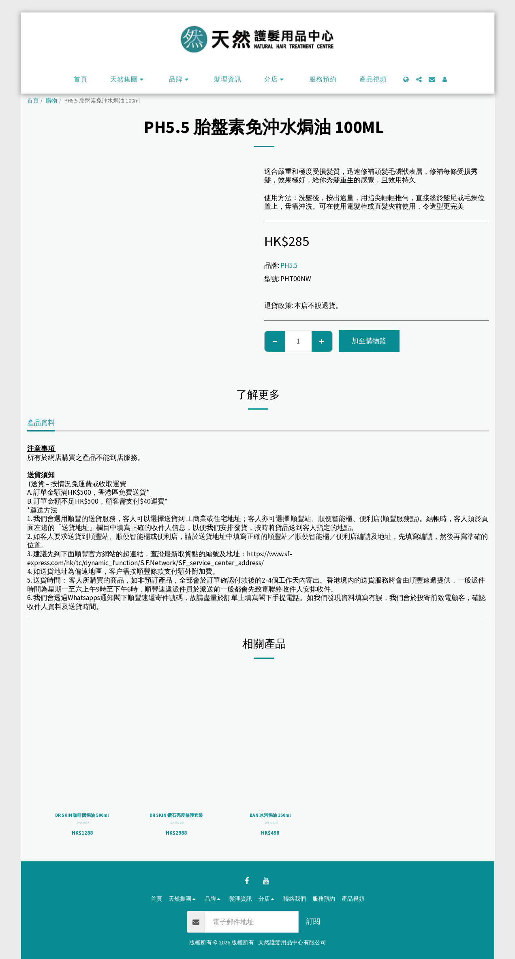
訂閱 (313, 921)
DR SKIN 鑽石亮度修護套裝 (176, 820)
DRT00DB (177, 832)
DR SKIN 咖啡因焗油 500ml (82, 820)
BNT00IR (271, 824)
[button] (128, 79)
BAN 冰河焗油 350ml (270, 816)
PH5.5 (289, 265)
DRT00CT (83, 832)
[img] (82, 736)
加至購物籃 (369, 340)
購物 (51, 100)
